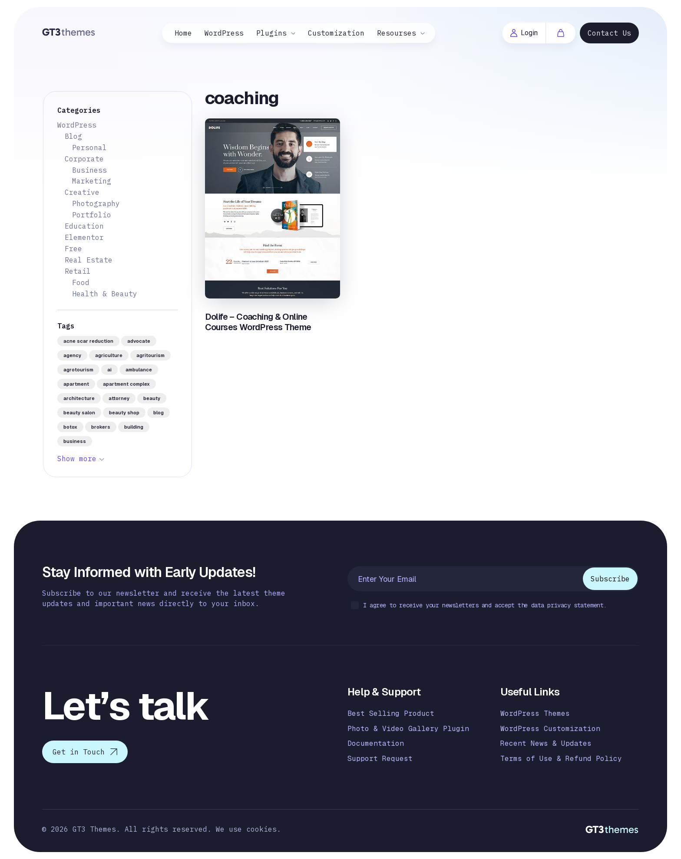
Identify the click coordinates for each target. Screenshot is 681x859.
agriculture (108, 355)
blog (158, 413)
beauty (151, 398)
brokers (100, 427)
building (133, 427)
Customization (336, 33)
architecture (79, 398)
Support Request (380, 758)
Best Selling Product (390, 713)
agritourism (150, 355)
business (74, 441)
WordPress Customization (550, 728)
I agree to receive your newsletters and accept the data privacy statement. (479, 605)
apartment (76, 384)
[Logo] (69, 31)
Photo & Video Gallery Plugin (408, 728)
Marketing (91, 181)
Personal (89, 147)
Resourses (396, 33)
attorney (119, 398)
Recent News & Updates (546, 743)
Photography (96, 203)
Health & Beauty (104, 293)
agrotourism (78, 370)
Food (80, 282)
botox (70, 427)
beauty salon (79, 413)
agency (72, 355)
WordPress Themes (535, 713)
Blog (73, 136)
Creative (82, 192)
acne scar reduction (88, 341)
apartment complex (126, 384)
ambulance (139, 370)
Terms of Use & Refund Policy (561, 758)
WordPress (224, 33)
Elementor (84, 237)
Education (84, 226)
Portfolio (91, 214)
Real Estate (88, 260)
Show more (76, 458)
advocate (138, 341)
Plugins (271, 33)
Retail (78, 271)
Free (73, 248)
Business (89, 170)
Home (183, 33)
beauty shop (124, 413)
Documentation (375, 743)
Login (524, 33)
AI (109, 370)
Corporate (84, 158)
